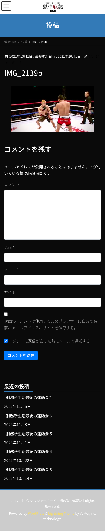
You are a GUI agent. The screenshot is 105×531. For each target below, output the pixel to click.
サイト (10, 292)
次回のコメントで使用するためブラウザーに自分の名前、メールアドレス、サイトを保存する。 (50, 324)
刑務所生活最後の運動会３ (29, 469)
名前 (9, 247)
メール (11, 269)
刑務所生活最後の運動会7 (28, 397)
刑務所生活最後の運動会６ (29, 415)
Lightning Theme (61, 513)
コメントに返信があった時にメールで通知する (47, 341)
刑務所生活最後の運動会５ (29, 433)
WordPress (36, 513)
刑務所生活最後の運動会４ (29, 451)
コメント (12, 184)
